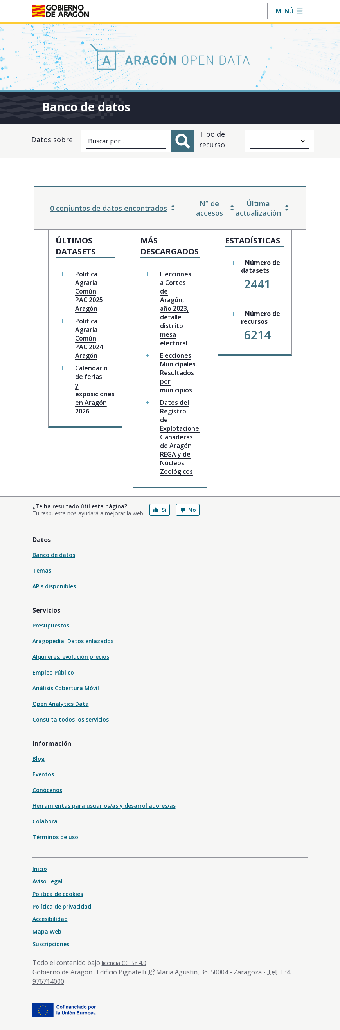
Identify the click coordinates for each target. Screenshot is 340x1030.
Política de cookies (57, 894)
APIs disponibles (54, 586)
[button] (289, 11)
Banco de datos (53, 555)
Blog (38, 758)
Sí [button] (159, 509)
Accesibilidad (50, 919)
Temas (41, 570)
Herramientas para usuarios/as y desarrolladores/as (104, 805)
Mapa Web (46, 931)
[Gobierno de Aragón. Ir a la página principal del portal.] (60, 11)
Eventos (43, 774)
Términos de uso (55, 837)
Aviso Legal (47, 881)
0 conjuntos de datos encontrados (112, 208)
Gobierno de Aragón (63, 972)
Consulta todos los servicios (70, 719)
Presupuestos (50, 625)
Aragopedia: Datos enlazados (72, 641)
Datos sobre (52, 139)
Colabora (45, 821)
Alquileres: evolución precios (70, 656)
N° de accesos (215, 208)
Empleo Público (53, 672)
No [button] (188, 509)
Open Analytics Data (60, 703)
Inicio (39, 868)
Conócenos (47, 790)
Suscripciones (50, 944)
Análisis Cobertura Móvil (65, 688)
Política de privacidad (61, 906)
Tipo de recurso (212, 139)
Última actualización (262, 208)
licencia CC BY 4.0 (124, 963)
